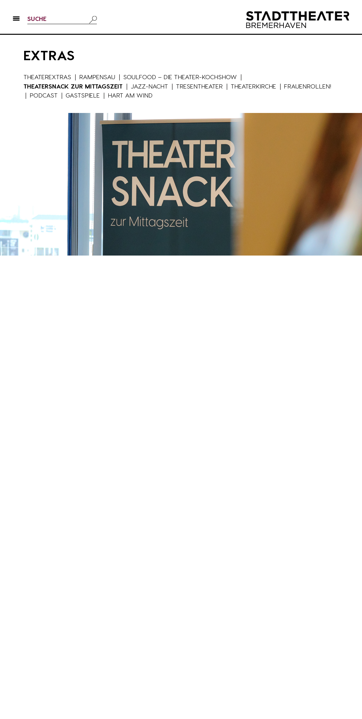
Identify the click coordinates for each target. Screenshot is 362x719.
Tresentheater (199, 86)
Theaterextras (47, 76)
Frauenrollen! (307, 86)
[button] (16, 19)
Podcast (44, 95)
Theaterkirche (253, 86)
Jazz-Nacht (149, 86)
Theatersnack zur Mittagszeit (73, 86)
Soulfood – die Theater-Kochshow (180, 76)
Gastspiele (83, 95)
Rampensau (97, 76)
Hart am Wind (130, 95)
